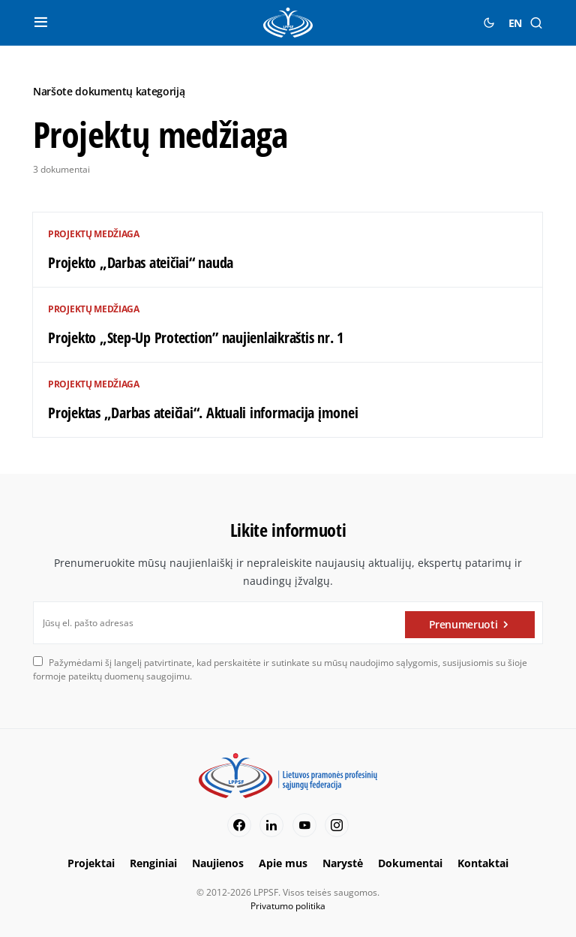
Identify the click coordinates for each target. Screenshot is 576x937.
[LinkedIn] (272, 825)
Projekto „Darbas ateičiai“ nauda (140, 262)
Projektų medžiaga (94, 233)
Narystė (342, 863)
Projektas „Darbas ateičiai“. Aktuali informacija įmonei (203, 412)
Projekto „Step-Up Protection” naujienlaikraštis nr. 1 (196, 337)
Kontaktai (483, 863)
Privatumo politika (288, 905)
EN (515, 23)
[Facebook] (239, 825)
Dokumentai (410, 863)
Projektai (91, 863)
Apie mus (283, 863)
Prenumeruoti (463, 623)
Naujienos (218, 863)
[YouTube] (304, 825)
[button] (41, 23)
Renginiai (153, 863)
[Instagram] (337, 825)
